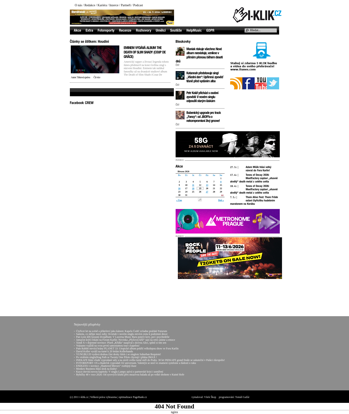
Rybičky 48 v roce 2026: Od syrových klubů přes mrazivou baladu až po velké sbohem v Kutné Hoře (130, 374)
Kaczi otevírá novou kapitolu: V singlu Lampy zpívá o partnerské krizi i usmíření (119, 371)
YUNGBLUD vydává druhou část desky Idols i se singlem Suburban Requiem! (118, 354)
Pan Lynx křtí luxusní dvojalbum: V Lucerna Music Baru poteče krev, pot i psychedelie (122, 336)
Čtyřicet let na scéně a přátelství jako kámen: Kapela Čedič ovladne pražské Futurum (121, 331)
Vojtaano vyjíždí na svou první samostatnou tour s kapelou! (108, 345)
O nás (78, 5)
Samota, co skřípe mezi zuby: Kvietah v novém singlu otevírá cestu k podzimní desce (122, 334)
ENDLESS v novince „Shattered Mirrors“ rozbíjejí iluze (106, 365)
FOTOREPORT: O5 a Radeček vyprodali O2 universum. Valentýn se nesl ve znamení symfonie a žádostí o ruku (136, 363)
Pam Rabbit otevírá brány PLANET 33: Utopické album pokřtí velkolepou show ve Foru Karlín (127, 348)
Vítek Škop (210, 397)
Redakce (89, 5)
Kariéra (102, 5)
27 (207, 192)
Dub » (221, 200)
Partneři (126, 5)
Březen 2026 (183, 171)
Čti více (96, 77)
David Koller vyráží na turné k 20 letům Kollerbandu (104, 351)
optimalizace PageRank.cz (133, 397)
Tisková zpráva (83, 77)
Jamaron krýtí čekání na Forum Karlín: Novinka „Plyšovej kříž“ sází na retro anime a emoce (125, 339)
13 (207, 185)
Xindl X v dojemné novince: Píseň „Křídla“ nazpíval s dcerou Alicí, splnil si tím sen (121, 342)
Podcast (138, 5)
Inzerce (113, 5)
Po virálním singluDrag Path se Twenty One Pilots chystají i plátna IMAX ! (116, 357)
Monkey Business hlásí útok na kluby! (96, 368)
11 (193, 185)
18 (193, 188)
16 (179, 188)
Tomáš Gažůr (242, 397)
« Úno (179, 200)
